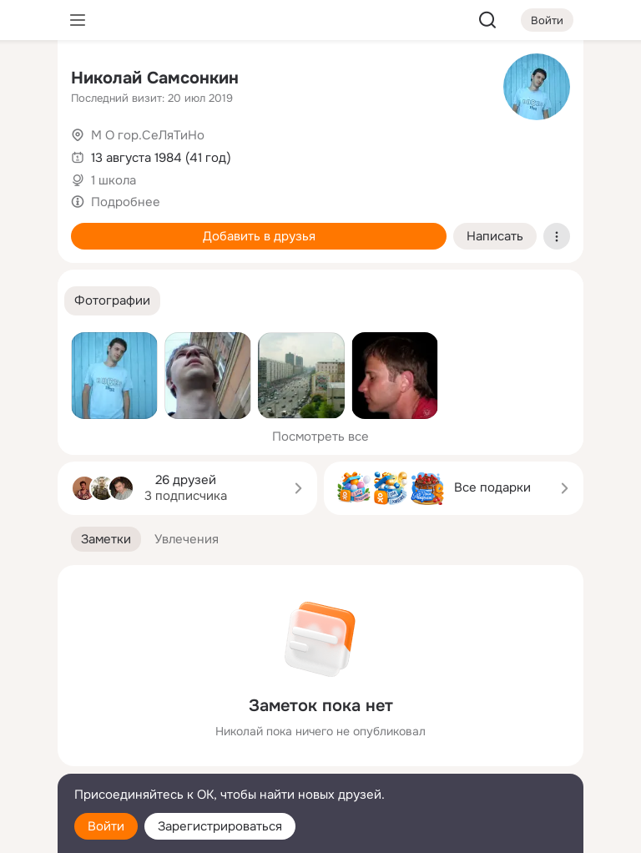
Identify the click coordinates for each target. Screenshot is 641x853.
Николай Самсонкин (155, 78)
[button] (112, 300)
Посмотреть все (320, 436)
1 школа (113, 180)
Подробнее (125, 202)
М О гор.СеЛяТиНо (147, 135)
